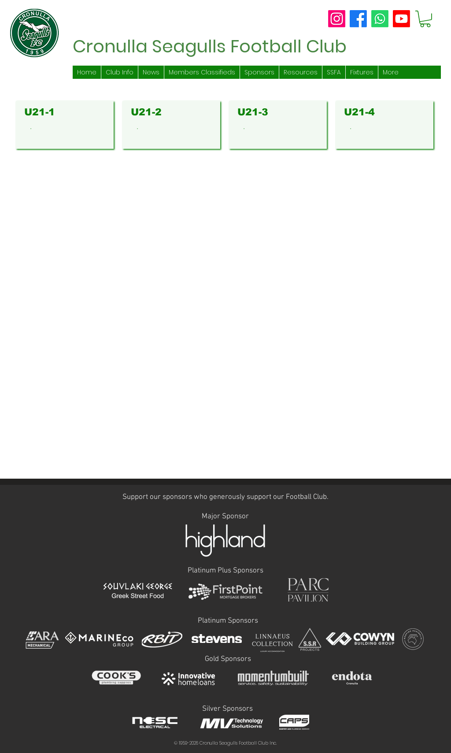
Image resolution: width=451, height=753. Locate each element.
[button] (425, 19)
